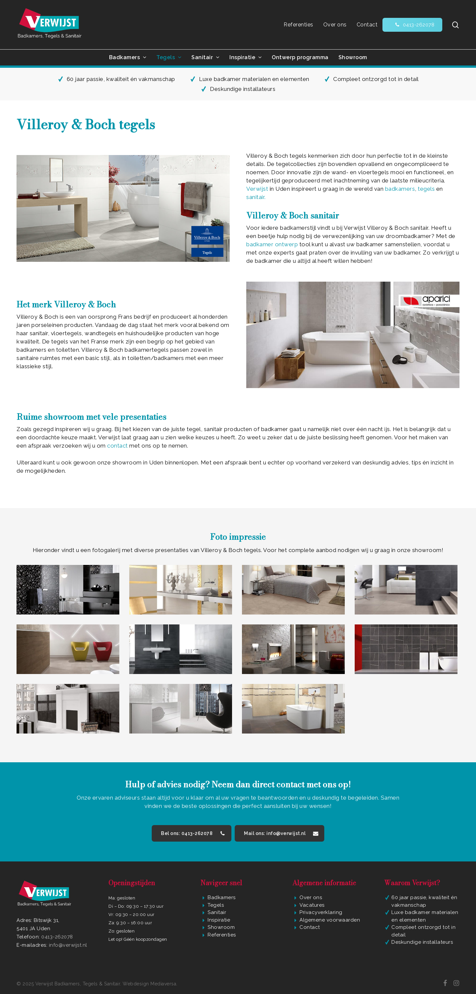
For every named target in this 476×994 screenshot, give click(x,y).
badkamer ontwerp (272, 244)
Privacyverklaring (320, 912)
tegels (427, 188)
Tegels (216, 905)
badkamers (400, 188)
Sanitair (217, 912)
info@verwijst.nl (68, 945)
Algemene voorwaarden (329, 920)
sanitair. (256, 197)
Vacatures (312, 905)
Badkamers (222, 897)
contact (117, 445)
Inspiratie (219, 920)
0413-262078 (57, 937)
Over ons (310, 897)
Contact (309, 927)
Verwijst (257, 188)
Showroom (221, 927)
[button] (191, 833)
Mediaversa (163, 983)
